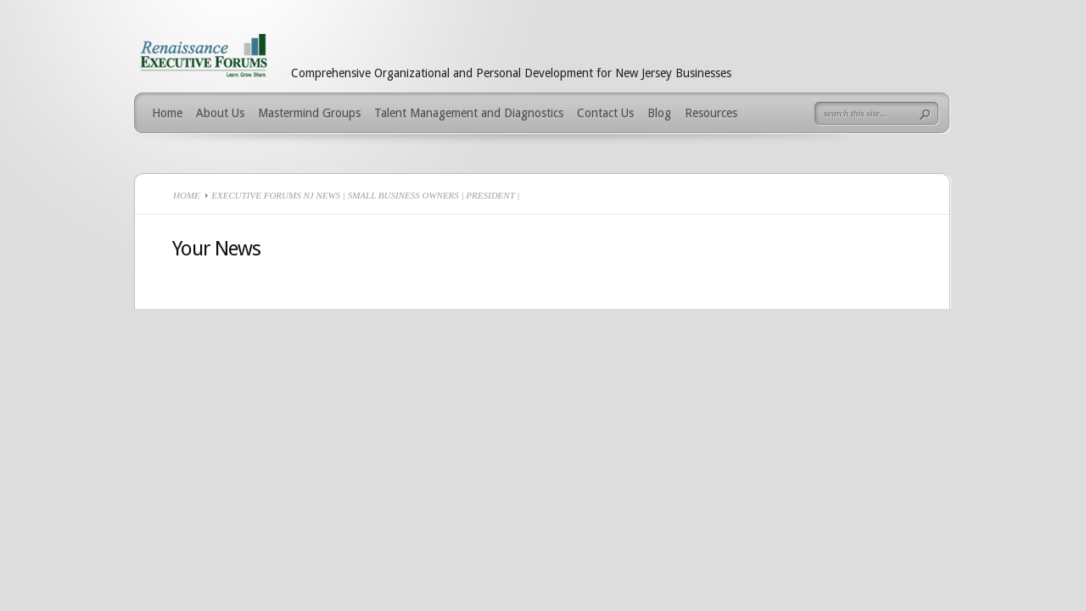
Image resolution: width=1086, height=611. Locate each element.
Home (167, 113)
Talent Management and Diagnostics (468, 113)
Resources (711, 113)
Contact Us (605, 113)
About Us (220, 113)
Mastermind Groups (309, 113)
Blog (659, 113)
